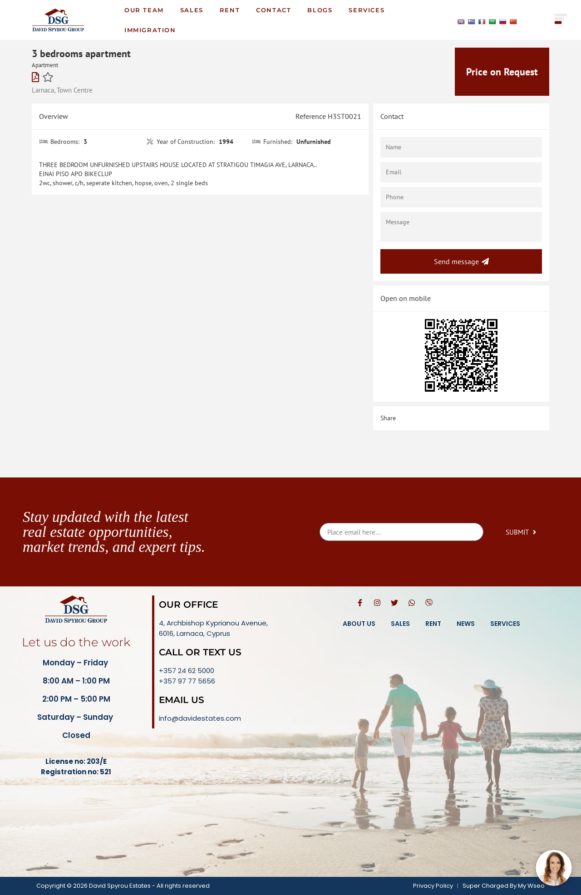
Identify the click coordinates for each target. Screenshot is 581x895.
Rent (230, 10)
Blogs (319, 10)
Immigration (150, 30)
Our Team (144, 10)
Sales (191, 10)
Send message (461, 261)
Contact (273, 10)
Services (366, 10)
